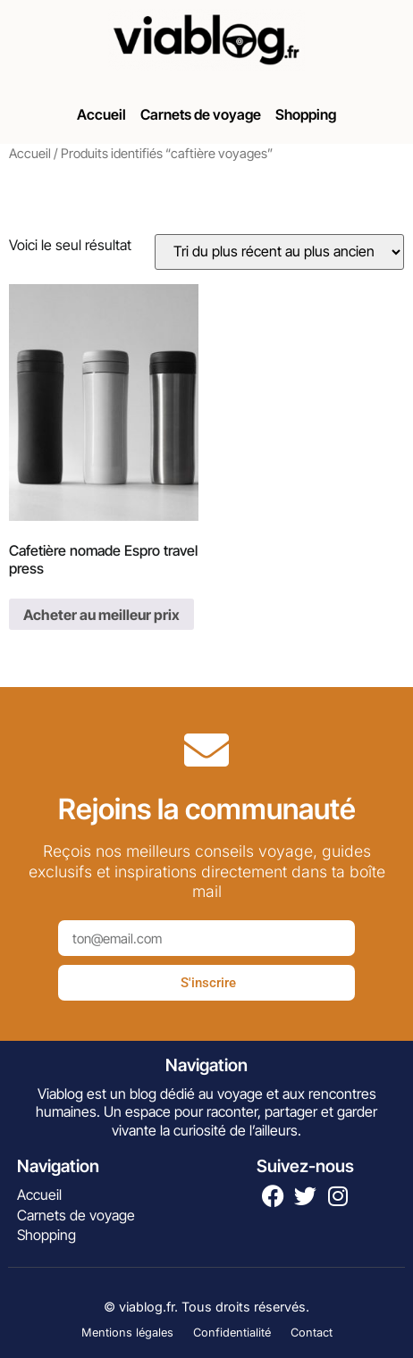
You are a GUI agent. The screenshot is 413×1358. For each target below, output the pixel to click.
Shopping (305, 114)
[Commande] (279, 252)
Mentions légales (127, 1332)
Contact (312, 1332)
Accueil (101, 114)
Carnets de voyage (200, 114)
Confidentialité (232, 1332)
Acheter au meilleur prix (101, 615)
